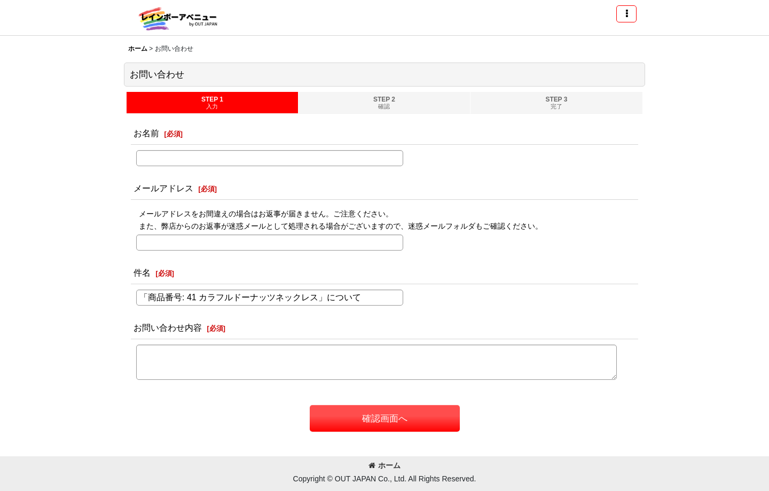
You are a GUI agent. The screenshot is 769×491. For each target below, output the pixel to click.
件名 (142, 272)
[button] (626, 13)
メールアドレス (163, 188)
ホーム (384, 465)
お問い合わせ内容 (168, 327)
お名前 (146, 133)
